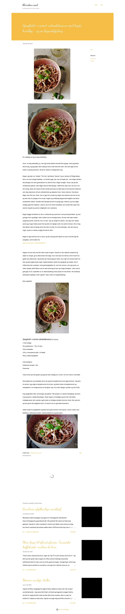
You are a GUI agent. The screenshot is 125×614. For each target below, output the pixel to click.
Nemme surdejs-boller (36, 580)
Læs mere (73, 532)
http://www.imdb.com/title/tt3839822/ (34, 243)
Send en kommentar (32, 532)
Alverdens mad (30, 5)
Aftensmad (93, 58)
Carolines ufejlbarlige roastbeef (42, 509)
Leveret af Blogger (62, 609)
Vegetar (92, 60)
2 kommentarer (31, 569)
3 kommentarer (31, 603)
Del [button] (91, 49)
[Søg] (96, 4)
